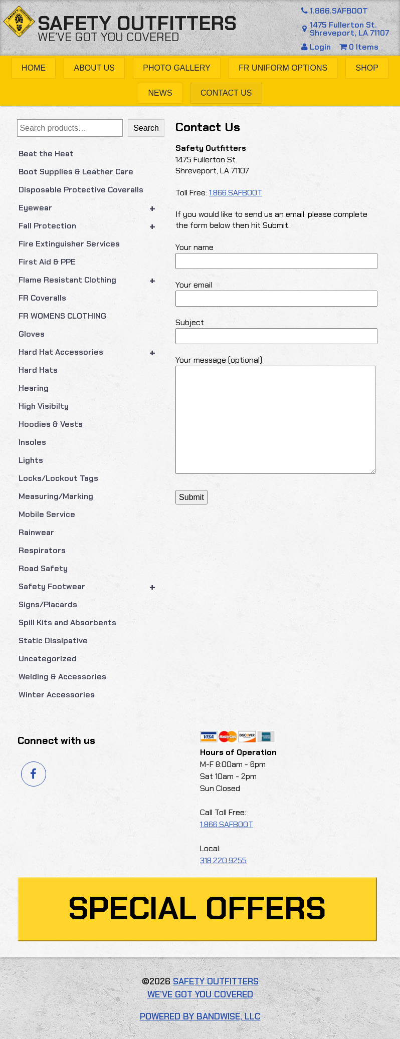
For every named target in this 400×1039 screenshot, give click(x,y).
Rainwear (36, 532)
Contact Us (226, 93)
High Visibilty (44, 406)
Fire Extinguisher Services (69, 243)
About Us (94, 68)
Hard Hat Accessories (91, 352)
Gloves (32, 334)
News (160, 93)
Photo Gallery (177, 68)
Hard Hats (38, 370)
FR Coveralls (42, 298)
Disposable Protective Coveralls (81, 189)
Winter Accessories (57, 694)
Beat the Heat (46, 153)
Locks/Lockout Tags (58, 478)
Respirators (42, 550)
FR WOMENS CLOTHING (62, 316)
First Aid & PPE (47, 261)
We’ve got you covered (108, 37)
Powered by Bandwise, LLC (200, 1016)
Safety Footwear (91, 587)
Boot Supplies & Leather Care (76, 171)
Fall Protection (91, 226)
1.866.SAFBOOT (333, 11)
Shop (367, 68)
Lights (31, 460)
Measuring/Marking (56, 496)
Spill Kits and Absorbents (67, 622)
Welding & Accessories (62, 676)
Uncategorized (48, 658)
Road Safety (43, 568)
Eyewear (91, 208)
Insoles (32, 442)
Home (34, 68)
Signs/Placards (48, 604)
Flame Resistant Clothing (91, 280)
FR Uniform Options (283, 68)
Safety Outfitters (137, 23)
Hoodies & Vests (51, 424)
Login (317, 47)
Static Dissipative (53, 640)
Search (146, 128)
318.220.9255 (223, 860)
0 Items (358, 47)
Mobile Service (47, 514)
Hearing (34, 388)
